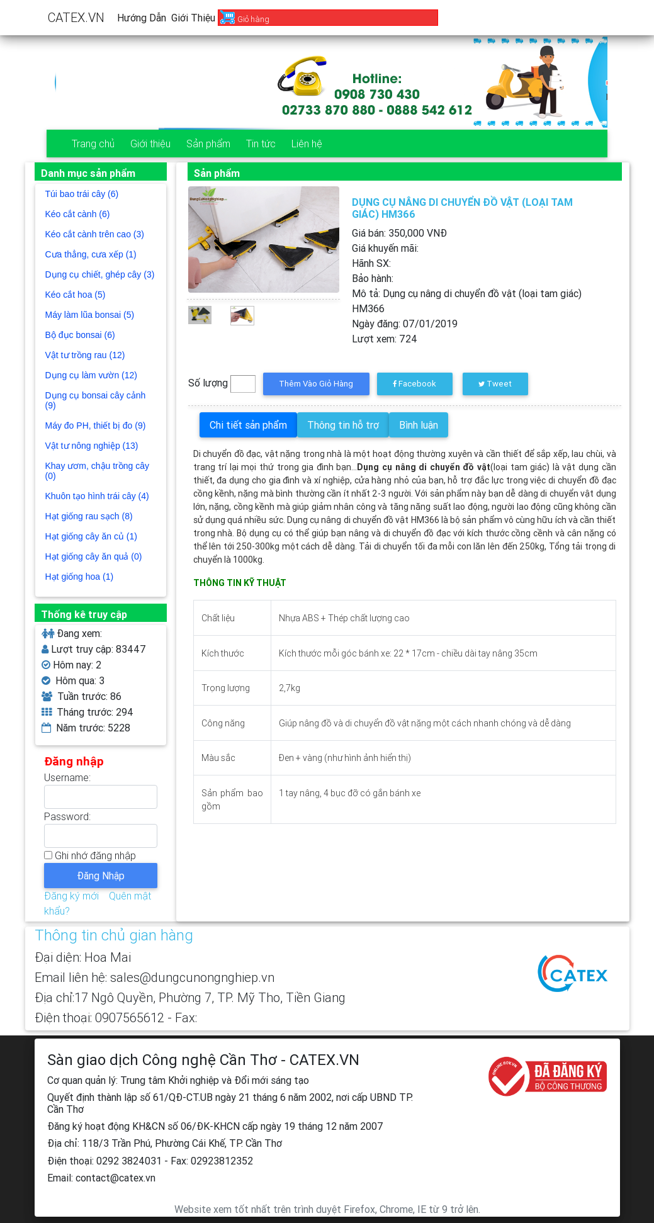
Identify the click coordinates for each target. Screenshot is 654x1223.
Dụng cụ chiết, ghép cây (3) (100, 274)
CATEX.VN (76, 17)
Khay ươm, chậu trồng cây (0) (97, 471)
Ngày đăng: (405, 323)
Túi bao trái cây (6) (82, 194)
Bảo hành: (372, 278)
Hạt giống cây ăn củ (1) (91, 536)
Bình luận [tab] (418, 425)
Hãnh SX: (371, 263)
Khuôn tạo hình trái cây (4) (97, 496)
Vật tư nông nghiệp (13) (91, 446)
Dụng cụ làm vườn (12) (91, 375)
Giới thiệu (193, 17)
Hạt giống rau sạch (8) (89, 516)
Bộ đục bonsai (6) (80, 335)
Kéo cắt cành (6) (77, 214)
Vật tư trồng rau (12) (85, 355)
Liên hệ (306, 143)
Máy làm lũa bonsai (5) (90, 315)
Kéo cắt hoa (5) (75, 295)
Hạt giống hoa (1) (79, 577)
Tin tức (261, 143)
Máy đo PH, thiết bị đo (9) (95, 425)
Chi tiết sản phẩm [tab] (248, 425)
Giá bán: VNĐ (399, 233)
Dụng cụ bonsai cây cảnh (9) (95, 400)
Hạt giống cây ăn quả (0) (93, 556)
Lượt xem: (384, 338)
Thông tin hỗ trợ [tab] (343, 425)
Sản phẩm (208, 143)
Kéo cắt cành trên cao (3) (94, 234)
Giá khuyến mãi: (385, 248)
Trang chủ (93, 143)
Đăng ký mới (71, 895)
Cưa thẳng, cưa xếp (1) (91, 254)
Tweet (495, 383)
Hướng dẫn (141, 17)
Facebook (414, 383)
